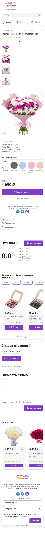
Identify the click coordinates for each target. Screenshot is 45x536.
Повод (6, 282)
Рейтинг (4, 402)
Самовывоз (10, 227)
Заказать (14, 465)
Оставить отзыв (34, 243)
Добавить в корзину (22, 192)
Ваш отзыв (5, 387)
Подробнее (23, 516)
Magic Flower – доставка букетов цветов (18, 485)
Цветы (16, 282)
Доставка (9, 219)
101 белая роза (11, 453)
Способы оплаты (12, 223)
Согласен (35, 521)
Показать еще (23, 337)
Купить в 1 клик (22, 198)
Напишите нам (23, 498)
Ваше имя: (5, 379)
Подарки (27, 282)
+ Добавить (14, 327)
